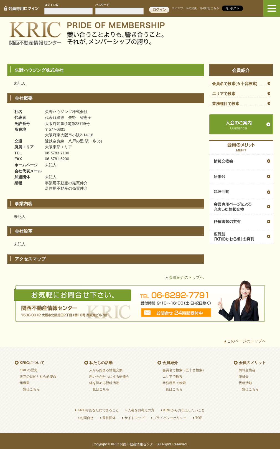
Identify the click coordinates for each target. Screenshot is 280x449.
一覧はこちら (30, 389)
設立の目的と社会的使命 (38, 376)
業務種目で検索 (225, 103)
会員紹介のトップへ (186, 277)
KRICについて (32, 362)
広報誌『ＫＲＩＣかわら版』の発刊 (241, 236)
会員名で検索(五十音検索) (234, 83)
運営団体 (109, 418)
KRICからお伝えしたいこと (184, 410)
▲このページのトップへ (244, 341)
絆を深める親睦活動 (104, 383)
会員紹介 (170, 362)
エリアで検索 (223, 93)
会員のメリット (252, 362)
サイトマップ (134, 418)
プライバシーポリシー (170, 418)
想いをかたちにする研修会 (109, 376)
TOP (198, 418)
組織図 (25, 383)
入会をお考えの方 (141, 410)
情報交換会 (241, 161)
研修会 (241, 176)
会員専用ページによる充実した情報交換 (241, 206)
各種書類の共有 (241, 221)
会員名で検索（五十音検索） (184, 370)
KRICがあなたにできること (98, 410)
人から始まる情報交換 (106, 370)
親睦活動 (241, 191)
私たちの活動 (101, 362)
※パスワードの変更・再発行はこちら (195, 8)
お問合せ (86, 418)
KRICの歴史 (29, 370)
